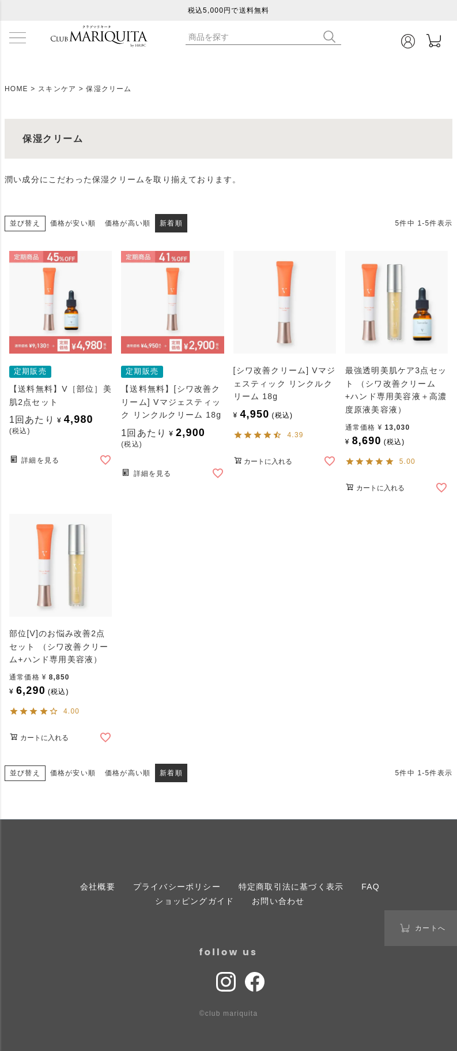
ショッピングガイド (194, 900)
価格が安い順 (73, 223)
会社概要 (97, 886)
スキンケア (57, 89)
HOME (16, 89)
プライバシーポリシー (177, 886)
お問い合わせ (278, 900)
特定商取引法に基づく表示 (291, 886)
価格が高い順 (127, 223)
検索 (332, 36)
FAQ (370, 886)
